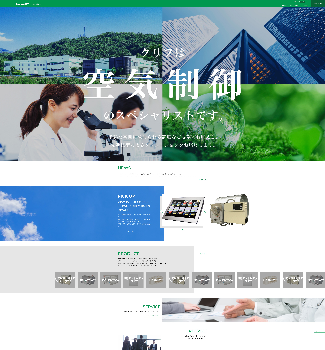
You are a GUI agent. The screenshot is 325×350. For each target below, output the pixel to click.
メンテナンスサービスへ (152, 325)
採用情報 (305, 5)
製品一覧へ (203, 254)
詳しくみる (130, 232)
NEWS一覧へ (202, 180)
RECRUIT (198, 340)
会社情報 (284, 5)
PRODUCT (128, 254)
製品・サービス (294, 5)
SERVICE (151, 315)
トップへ (317, 331)
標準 (302, 2)
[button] (161, 211)
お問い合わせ (318, 3)
